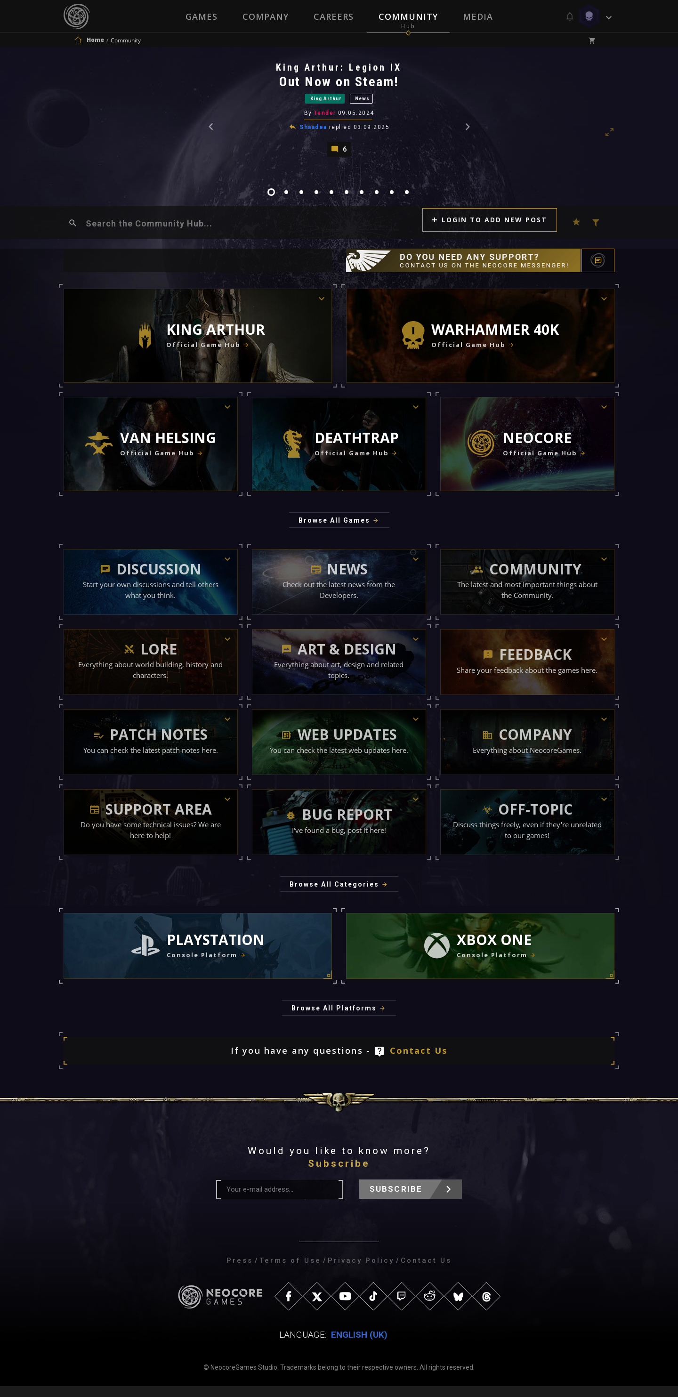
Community (408, 16)
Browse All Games (334, 531)
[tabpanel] (339, 113)
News (375, 103)
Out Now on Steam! (340, 84)
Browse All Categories (334, 895)
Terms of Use (290, 1271)
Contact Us (419, 1061)
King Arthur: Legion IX (340, 70)
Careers (334, 16)
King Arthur (320, 103)
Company (265, 16)
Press (239, 1271)
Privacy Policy (361, 1271)
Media (479, 16)
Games (201, 16)
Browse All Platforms (334, 1019)
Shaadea (314, 133)
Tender (326, 119)
